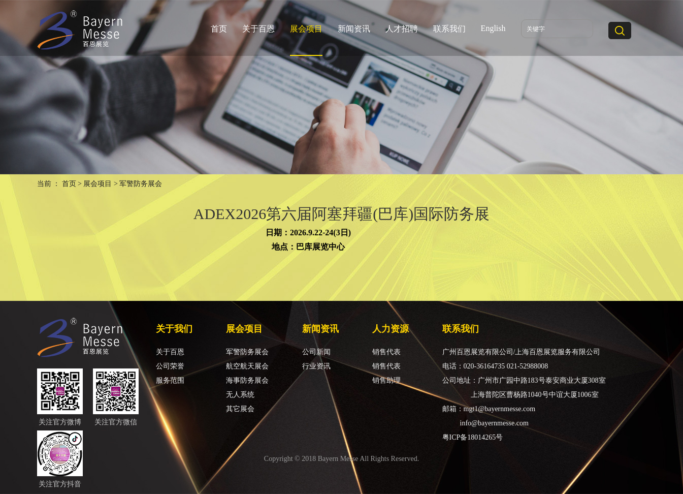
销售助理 (386, 380)
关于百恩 (258, 28)
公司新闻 (316, 352)
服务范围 (170, 380)
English (493, 28)
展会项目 (306, 28)
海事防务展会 (247, 380)
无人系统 (240, 394)
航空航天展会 (247, 366)
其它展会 (240, 409)
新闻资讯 (354, 28)
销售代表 (386, 352)
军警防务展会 (247, 352)
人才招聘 (401, 28)
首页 (219, 28)
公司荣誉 (170, 366)
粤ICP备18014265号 (472, 437)
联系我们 (449, 28)
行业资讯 (316, 366)
